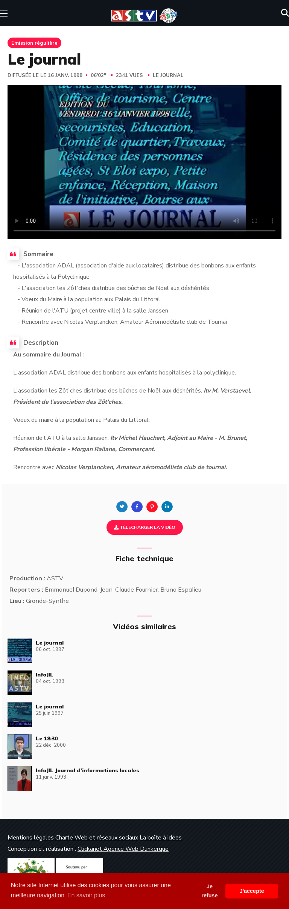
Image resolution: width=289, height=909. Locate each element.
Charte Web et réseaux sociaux (96, 838)
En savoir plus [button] (86, 895)
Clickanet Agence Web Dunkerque (123, 849)
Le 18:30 (47, 738)
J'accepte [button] (252, 891)
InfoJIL (44, 674)
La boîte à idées (161, 838)
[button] (285, 13)
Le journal (168, 75)
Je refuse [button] (209, 890)
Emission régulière (34, 43)
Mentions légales (31, 838)
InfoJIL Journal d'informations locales (87, 770)
